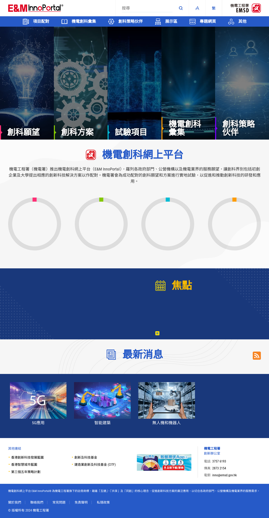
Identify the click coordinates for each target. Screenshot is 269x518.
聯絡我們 (36, 502)
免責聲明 (81, 502)
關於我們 (14, 502)
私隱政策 (103, 502)
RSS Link (257, 356)
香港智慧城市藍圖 (24, 465)
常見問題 (58, 502)
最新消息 (142, 355)
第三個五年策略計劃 (25, 472)
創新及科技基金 (85, 457)
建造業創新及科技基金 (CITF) (95, 465)
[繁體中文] (214, 8)
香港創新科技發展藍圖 (27, 457)
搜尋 (181, 8)
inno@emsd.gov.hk (224, 475)
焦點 (182, 286)
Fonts (197, 8)
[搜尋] (147, 8)
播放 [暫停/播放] (157, 333)
